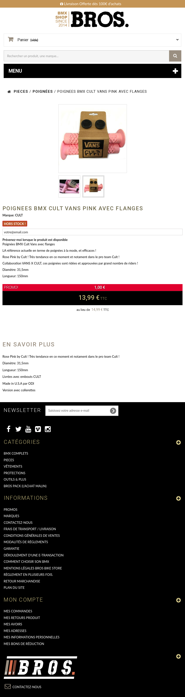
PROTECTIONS (14, 473)
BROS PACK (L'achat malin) (25, 486)
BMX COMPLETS (16, 453)
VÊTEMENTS (13, 466)
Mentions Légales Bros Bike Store (33, 568)
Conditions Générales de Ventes (32, 536)
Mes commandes (18, 611)
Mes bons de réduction (24, 644)
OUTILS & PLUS (15, 479)
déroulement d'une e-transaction (33, 555)
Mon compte (23, 600)
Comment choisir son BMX (26, 562)
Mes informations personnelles (32, 637)
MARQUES (11, 516)
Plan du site (14, 588)
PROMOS (10, 510)
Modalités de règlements (26, 542)
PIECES (9, 460)
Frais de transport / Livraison (30, 529)
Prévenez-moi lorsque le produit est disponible (35, 240)
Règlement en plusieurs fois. (28, 575)
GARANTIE (11, 549)
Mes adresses (15, 631)
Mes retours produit (22, 618)
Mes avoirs (13, 624)
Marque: (8, 215)
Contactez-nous (18, 523)
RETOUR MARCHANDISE (22, 581)
